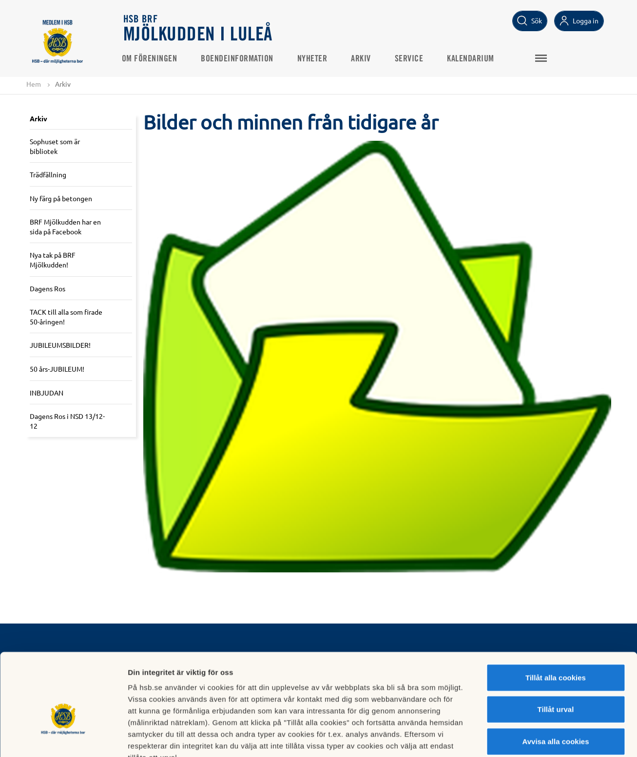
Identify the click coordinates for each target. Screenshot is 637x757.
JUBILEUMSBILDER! (60, 345)
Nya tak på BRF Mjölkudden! (53, 260)
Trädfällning (48, 174)
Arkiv (363, 59)
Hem (33, 83)
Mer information (518, 738)
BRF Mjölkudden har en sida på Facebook (65, 227)
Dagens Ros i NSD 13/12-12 (67, 421)
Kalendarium (472, 59)
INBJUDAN (46, 392)
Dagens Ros (47, 288)
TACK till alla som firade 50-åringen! (66, 317)
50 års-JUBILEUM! (57, 368)
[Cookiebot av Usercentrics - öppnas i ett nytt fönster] (63, 738)
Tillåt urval (556, 650)
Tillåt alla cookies (555, 618)
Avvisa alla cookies (555, 682)
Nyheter (314, 59)
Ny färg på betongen (61, 198)
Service (411, 59)
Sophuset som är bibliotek (55, 146)
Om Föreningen (151, 59)
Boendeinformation (239, 59)
